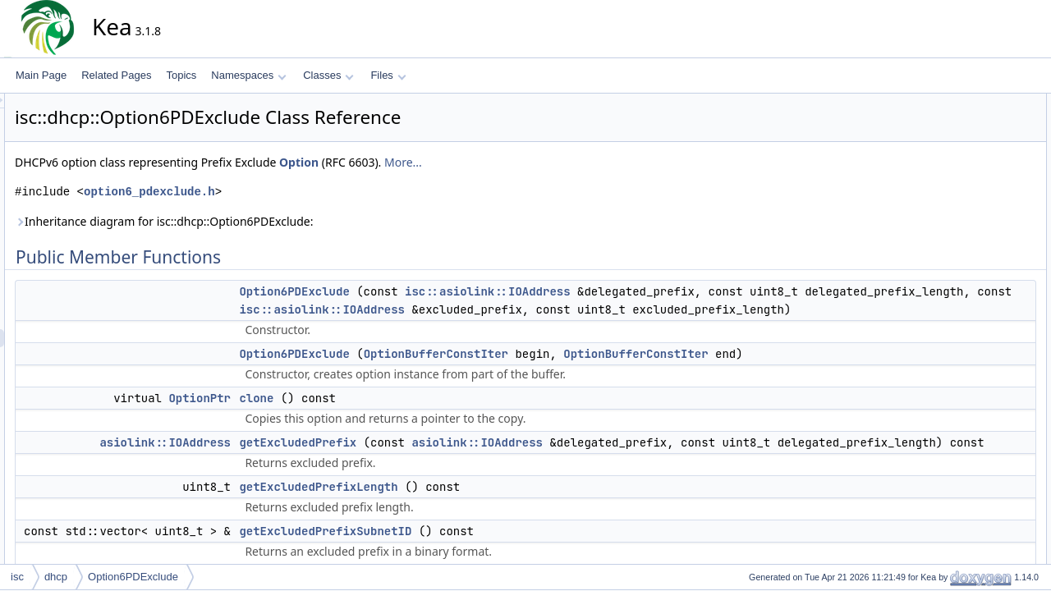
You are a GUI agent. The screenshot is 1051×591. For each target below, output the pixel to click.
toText (952, 265)
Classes (328, 75)
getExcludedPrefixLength (466, 541)
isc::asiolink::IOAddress (635, 291)
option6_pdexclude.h (297, 191)
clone (404, 434)
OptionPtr (347, 434)
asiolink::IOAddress (313, 478)
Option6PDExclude (442, 291)
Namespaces (248, 75)
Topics (181, 75)
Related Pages (116, 75)
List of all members (966, 554)
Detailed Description (969, 319)
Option (446, 162)
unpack (955, 283)
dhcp (55, 576)
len (945, 229)
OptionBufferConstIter (584, 371)
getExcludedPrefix (445, 478)
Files (388, 75)
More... (551, 162)
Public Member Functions (980, 102)
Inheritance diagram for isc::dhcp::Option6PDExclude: (312, 221)
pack (949, 247)
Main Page (41, 75)
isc (17, 576)
